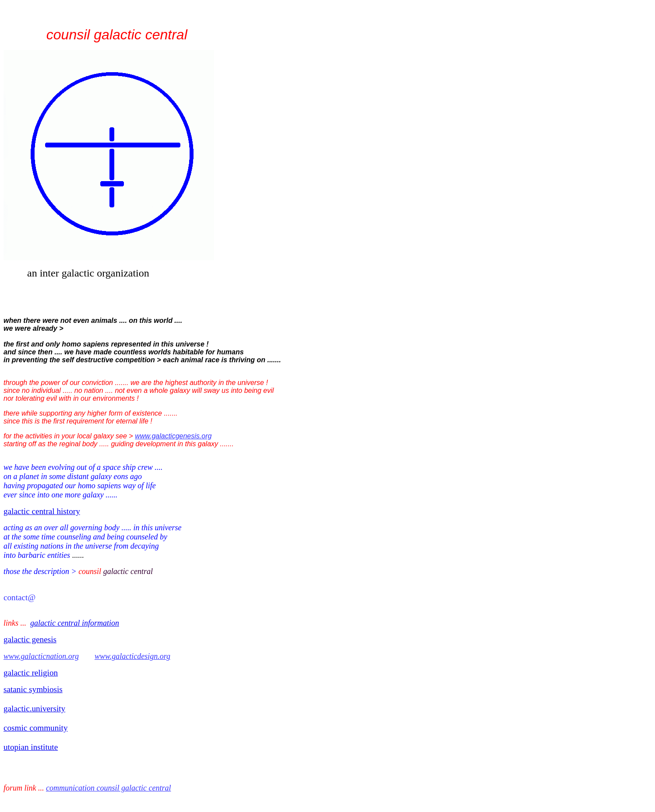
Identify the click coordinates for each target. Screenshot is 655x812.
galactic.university (34, 708)
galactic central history (42, 511)
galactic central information (74, 623)
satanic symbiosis (33, 689)
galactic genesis (30, 639)
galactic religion (31, 672)
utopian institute (31, 747)
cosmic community (36, 727)
